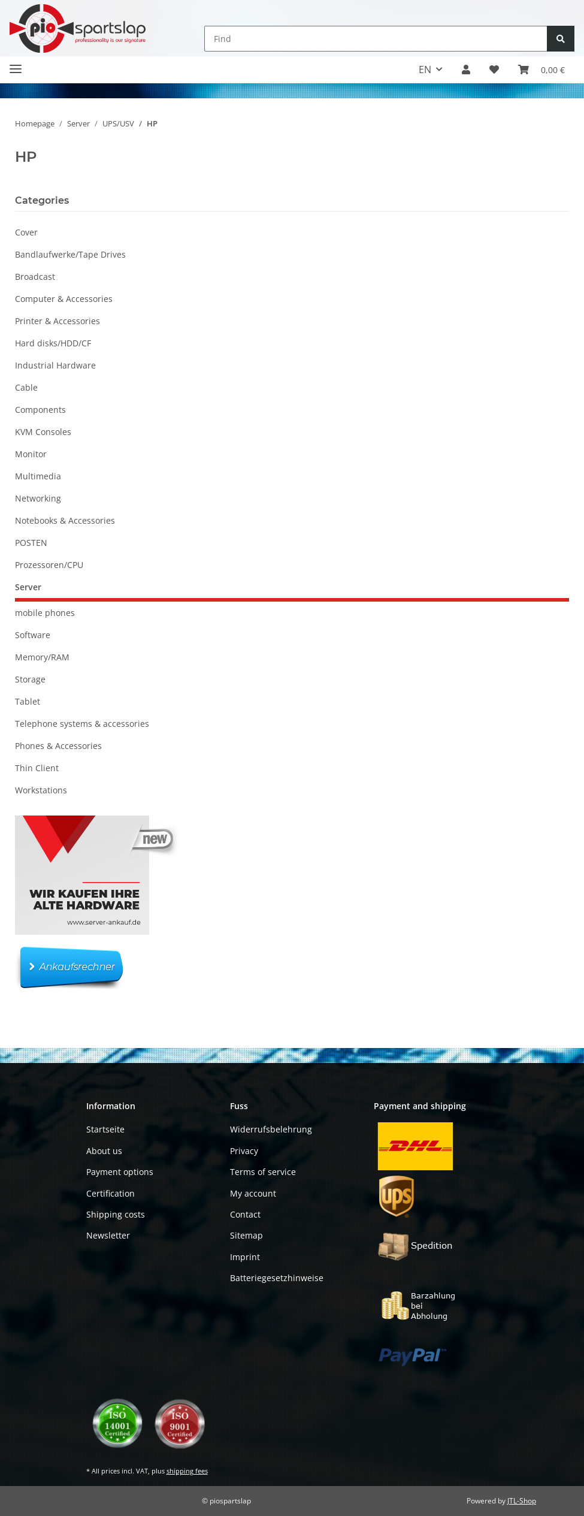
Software (32, 635)
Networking (38, 498)
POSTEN (31, 542)
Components (40, 409)
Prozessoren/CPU (49, 564)
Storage (30, 679)
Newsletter (108, 1235)
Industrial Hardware (55, 365)
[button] (466, 69)
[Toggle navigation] (16, 63)
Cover (26, 232)
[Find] (375, 39)
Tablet (27, 701)
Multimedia (38, 476)
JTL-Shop (521, 1501)
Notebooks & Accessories (65, 520)
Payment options (119, 1171)
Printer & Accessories (57, 321)
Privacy (244, 1150)
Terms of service (263, 1171)
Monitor (31, 454)
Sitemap (246, 1235)
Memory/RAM (42, 657)
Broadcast (35, 276)
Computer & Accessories (64, 298)
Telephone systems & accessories (82, 723)
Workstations (41, 790)
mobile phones (45, 612)
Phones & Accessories (58, 745)
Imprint (245, 1257)
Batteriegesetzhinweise (276, 1278)
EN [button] (425, 69)
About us (104, 1150)
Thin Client (37, 768)
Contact (245, 1214)
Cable (26, 387)
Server (28, 587)
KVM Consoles (43, 431)
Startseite (105, 1129)
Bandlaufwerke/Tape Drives (70, 254)
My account (253, 1193)
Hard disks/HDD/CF (53, 343)
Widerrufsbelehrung (271, 1129)
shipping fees (187, 1470)
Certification (110, 1193)
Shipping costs (115, 1214)
